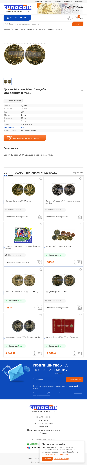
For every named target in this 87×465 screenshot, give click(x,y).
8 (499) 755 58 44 (73, 7)
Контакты (78, 2)
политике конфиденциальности (55, 454)
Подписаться (74, 379)
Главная (7, 29)
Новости (36, 2)
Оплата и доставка (62, 2)
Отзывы (47, 2)
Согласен (47, 459)
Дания (15, 29)
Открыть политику (61, 459)
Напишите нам (76, 10)
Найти (78, 24)
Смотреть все (77, 173)
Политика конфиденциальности (43, 428)
